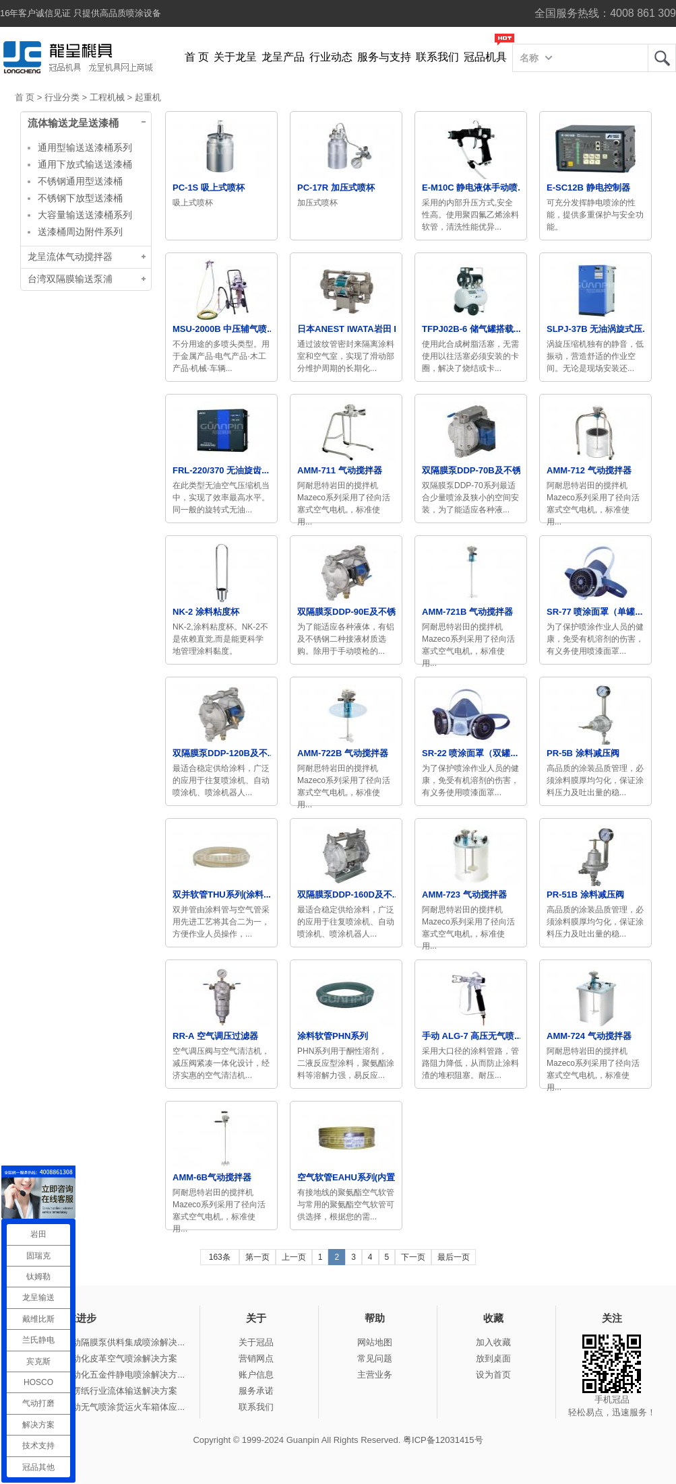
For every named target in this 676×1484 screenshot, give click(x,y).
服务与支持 (384, 57)
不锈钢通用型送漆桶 (80, 181)
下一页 (413, 1257)
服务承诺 (256, 1391)
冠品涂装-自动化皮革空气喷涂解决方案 (101, 1358)
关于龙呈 (235, 57)
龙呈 (661, 57)
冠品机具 (485, 57)
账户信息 (256, 1375)
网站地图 (374, 1342)
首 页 (197, 57)
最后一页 (453, 1257)
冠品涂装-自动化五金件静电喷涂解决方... (105, 1375)
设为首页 (493, 1375)
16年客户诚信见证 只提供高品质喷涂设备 (80, 13)
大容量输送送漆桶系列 (85, 214)
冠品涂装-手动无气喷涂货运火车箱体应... (105, 1407)
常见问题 (374, 1358)
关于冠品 (256, 1342)
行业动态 (330, 57)
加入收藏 (493, 1342)
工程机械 (107, 97)
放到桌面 (493, 1358)
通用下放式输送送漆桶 (85, 164)
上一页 (294, 1257)
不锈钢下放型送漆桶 (80, 198)
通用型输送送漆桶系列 (85, 147)
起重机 (148, 97)
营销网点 (256, 1358)
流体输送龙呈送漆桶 (73, 123)
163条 (220, 1257)
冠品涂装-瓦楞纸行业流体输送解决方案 (101, 1391)
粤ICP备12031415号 (443, 1440)
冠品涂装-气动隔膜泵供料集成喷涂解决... (105, 1342)
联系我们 (437, 57)
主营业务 (374, 1375)
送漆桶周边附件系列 (80, 231)
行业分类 (62, 97)
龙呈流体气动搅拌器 (70, 257)
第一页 (257, 1257)
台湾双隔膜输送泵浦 (70, 279)
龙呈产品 (283, 57)
